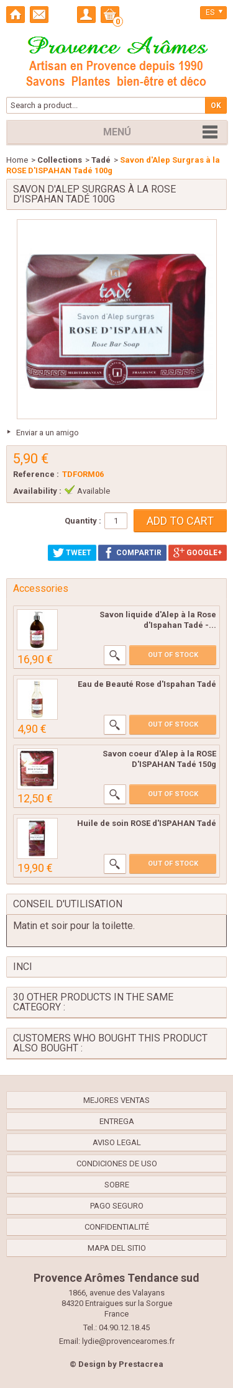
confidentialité (117, 1227)
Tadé (101, 160)
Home (17, 160)
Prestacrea (141, 1364)
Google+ (197, 552)
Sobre (116, 1184)
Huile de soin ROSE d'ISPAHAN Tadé (146, 823)
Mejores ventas (116, 1100)
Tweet (72, 552)
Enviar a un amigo (47, 432)
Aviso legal (117, 1142)
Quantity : (83, 520)
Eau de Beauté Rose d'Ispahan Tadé (147, 684)
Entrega (116, 1121)
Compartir (132, 552)
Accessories (40, 588)
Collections (59, 160)
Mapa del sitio (117, 1248)
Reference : (36, 474)
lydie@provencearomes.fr (128, 1341)
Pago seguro (117, 1205)
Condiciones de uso (116, 1163)
